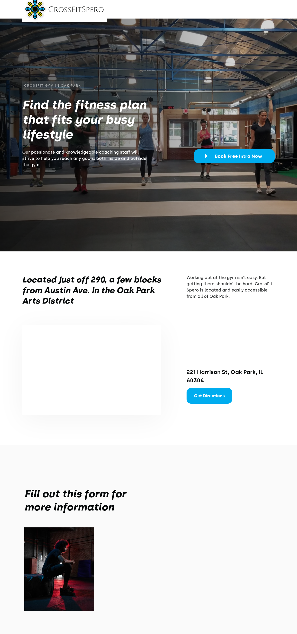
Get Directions (209, 395)
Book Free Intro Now (238, 156)
